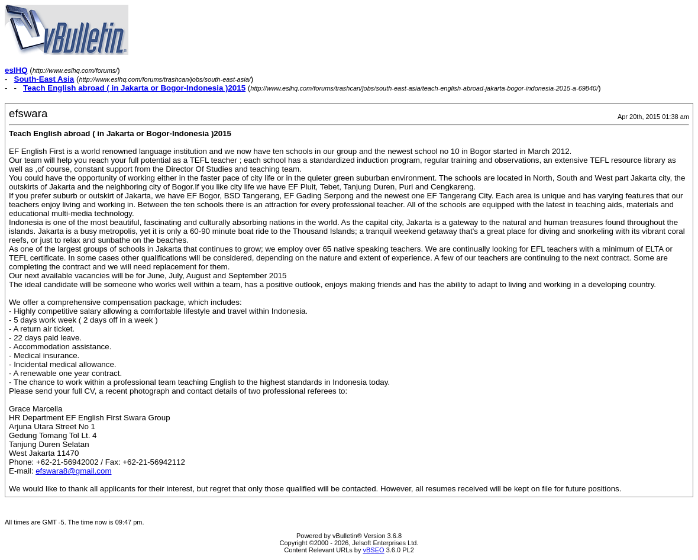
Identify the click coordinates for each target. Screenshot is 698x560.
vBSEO (373, 549)
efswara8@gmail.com (73, 470)
